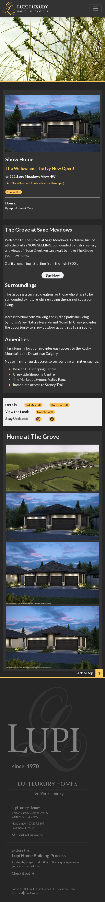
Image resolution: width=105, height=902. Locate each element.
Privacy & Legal (66, 889)
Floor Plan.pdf (59, 405)
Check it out (23, 873)
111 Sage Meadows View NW (30, 176)
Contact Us (13, 192)
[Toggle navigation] (96, 8)
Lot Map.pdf (33, 405)
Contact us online (27, 835)
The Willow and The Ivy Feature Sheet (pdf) (37, 183)
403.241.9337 (26, 827)
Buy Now (53, 275)
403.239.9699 (35, 823)
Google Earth (45, 412)
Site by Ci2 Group (24, 893)
